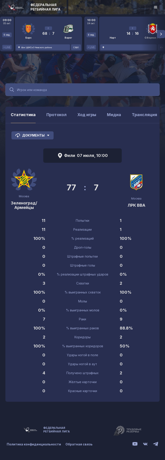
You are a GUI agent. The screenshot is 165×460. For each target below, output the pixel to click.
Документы (32, 135)
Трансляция (144, 114)
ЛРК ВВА (136, 205)
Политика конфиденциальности (34, 444)
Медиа (114, 114)
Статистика (23, 114)
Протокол (56, 114)
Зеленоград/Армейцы (24, 205)
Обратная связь (79, 444)
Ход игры (86, 114)
